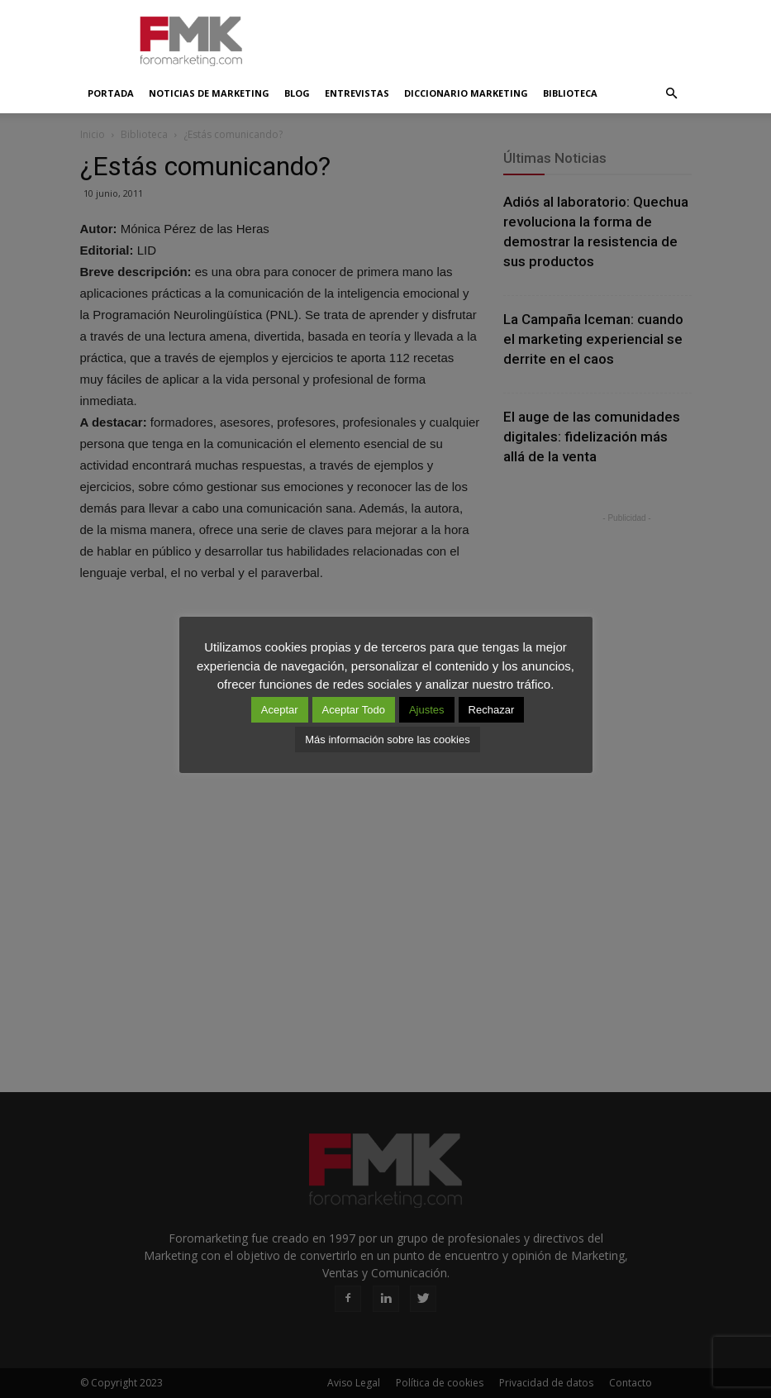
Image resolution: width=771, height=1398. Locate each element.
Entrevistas (357, 93)
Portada (111, 93)
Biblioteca (570, 93)
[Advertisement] (497, 36)
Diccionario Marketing (466, 93)
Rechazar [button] (492, 710)
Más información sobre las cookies (387, 739)
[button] (672, 93)
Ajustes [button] (427, 710)
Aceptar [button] (279, 710)
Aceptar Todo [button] (353, 710)
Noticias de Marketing (209, 93)
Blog (297, 93)
